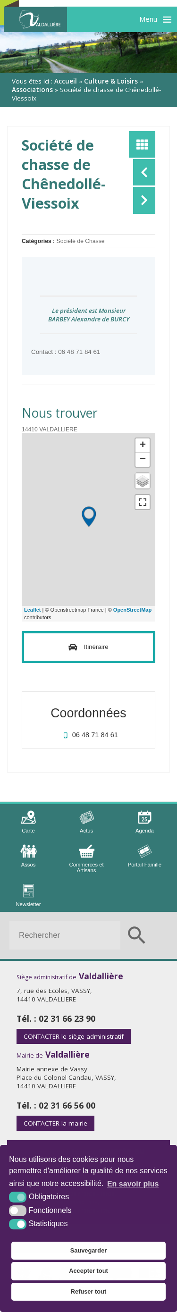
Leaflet (32, 610)
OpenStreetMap (132, 610)
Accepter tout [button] (88, 1270)
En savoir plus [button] (133, 1184)
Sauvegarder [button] (88, 1250)
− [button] (143, 460)
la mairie (55, 1123)
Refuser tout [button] (88, 1291)
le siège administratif (74, 1036)
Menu (148, 19)
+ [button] (143, 445)
